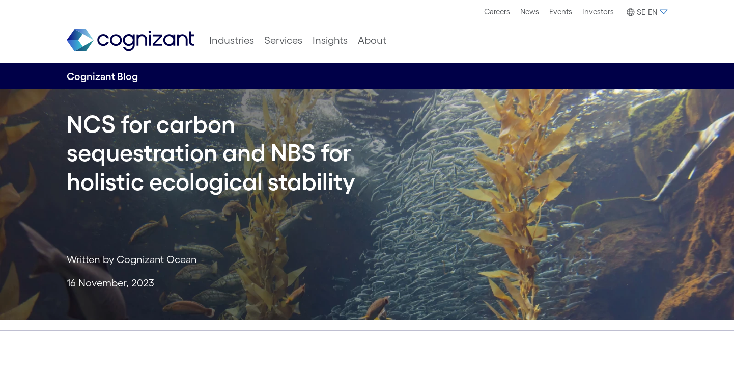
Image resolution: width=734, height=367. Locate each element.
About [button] (372, 40)
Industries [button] (231, 40)
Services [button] (283, 40)
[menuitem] (497, 11)
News (529, 11)
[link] (130, 40)
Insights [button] (330, 40)
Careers (497, 11)
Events (560, 11)
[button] (645, 12)
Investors (598, 11)
